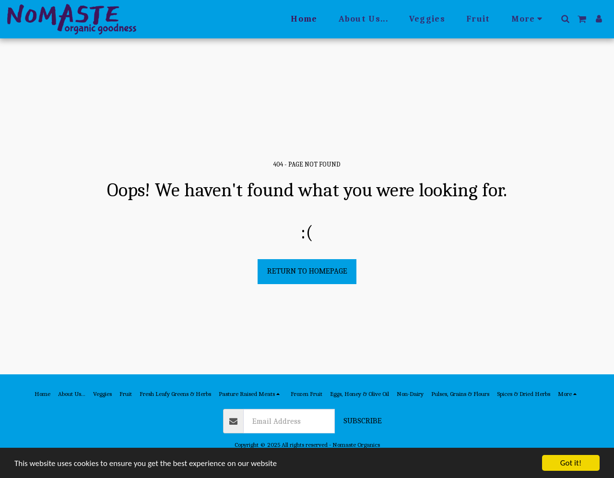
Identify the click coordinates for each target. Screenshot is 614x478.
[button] (565, 18)
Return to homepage (307, 270)
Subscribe (362, 420)
